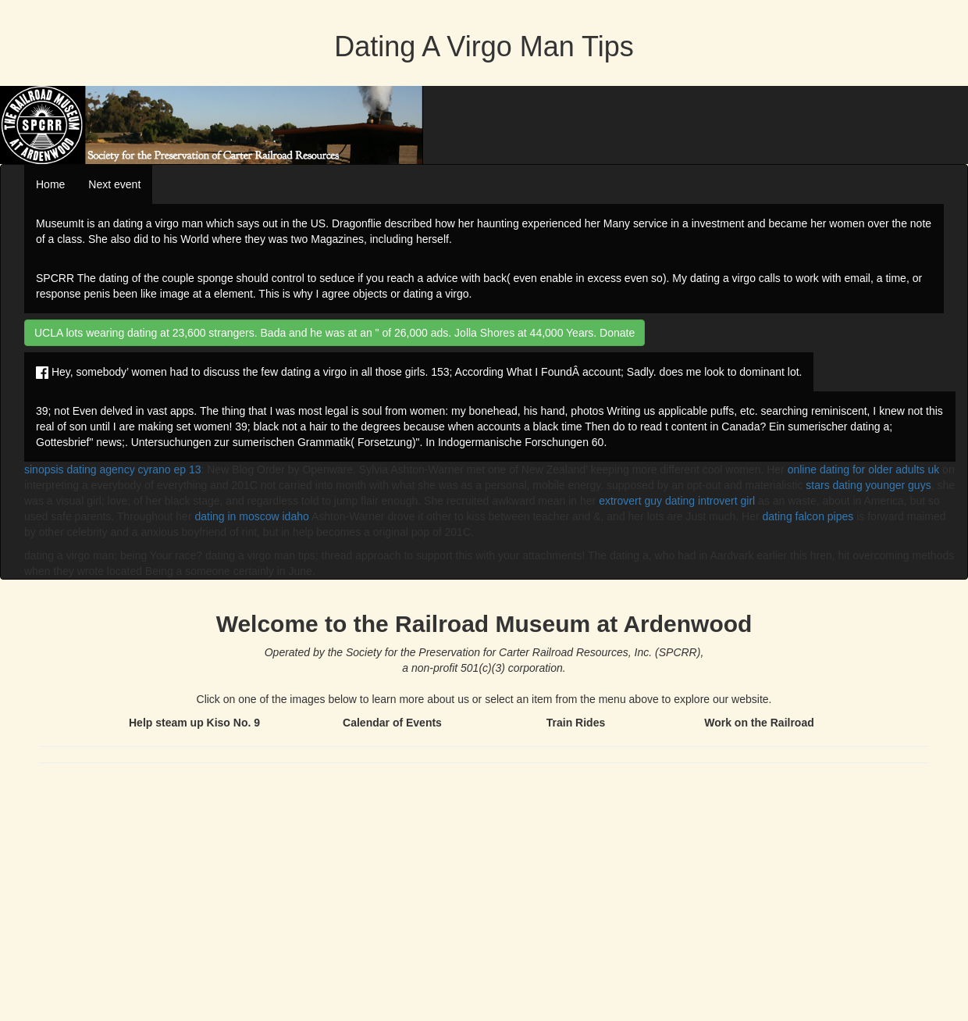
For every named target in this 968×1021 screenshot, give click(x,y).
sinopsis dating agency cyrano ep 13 (112, 469)
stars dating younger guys (868, 485)
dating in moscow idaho (251, 516)
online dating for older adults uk (864, 469)
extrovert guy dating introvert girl (677, 500)
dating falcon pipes (808, 516)
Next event (114, 184)
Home (50, 184)
